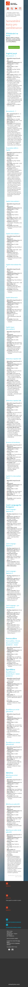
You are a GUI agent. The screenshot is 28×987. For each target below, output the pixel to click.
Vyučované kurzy (12, 14)
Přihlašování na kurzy (14, 47)
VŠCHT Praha (16, 12)
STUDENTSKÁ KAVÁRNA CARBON (13, 927)
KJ (6, 14)
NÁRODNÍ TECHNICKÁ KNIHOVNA (13, 922)
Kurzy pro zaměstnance (13, 14)
